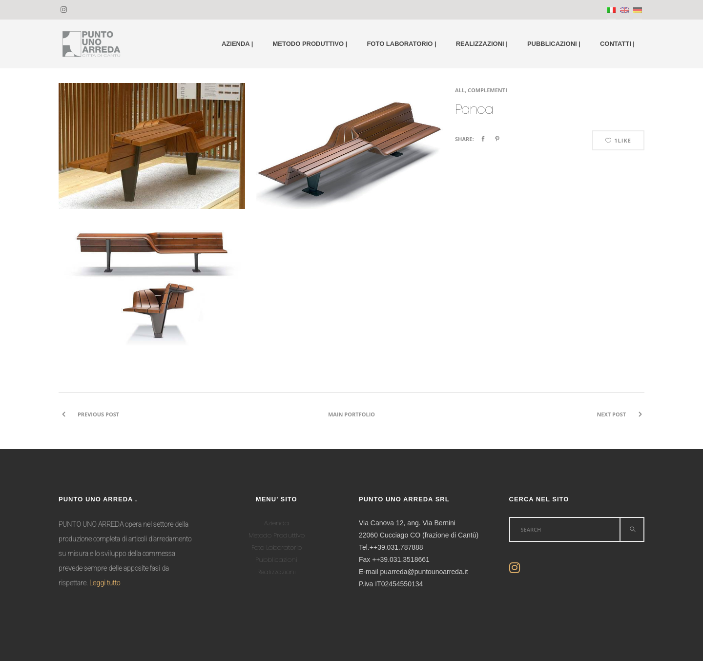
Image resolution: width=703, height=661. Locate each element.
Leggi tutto (104, 583)
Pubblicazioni (276, 559)
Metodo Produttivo (276, 535)
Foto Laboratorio (276, 547)
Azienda (276, 523)
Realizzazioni (276, 572)
